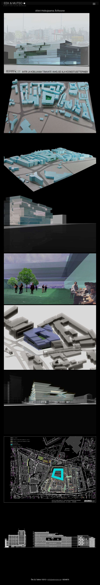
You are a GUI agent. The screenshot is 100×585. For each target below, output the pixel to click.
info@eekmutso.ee (54, 580)
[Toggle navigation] (94, 4)
